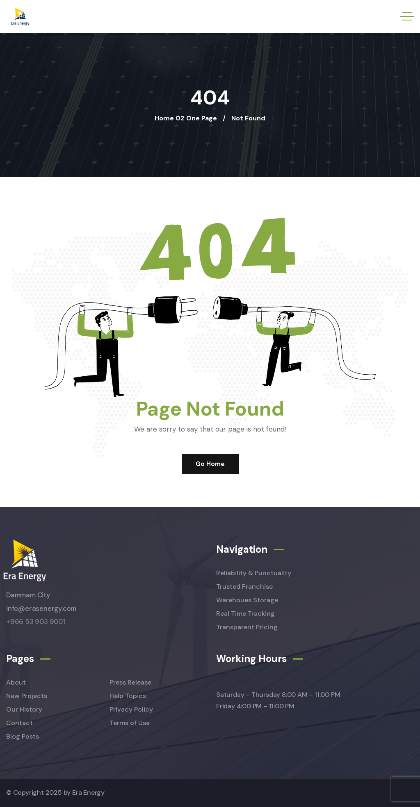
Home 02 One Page (186, 118)
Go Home (210, 464)
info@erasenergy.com (41, 608)
